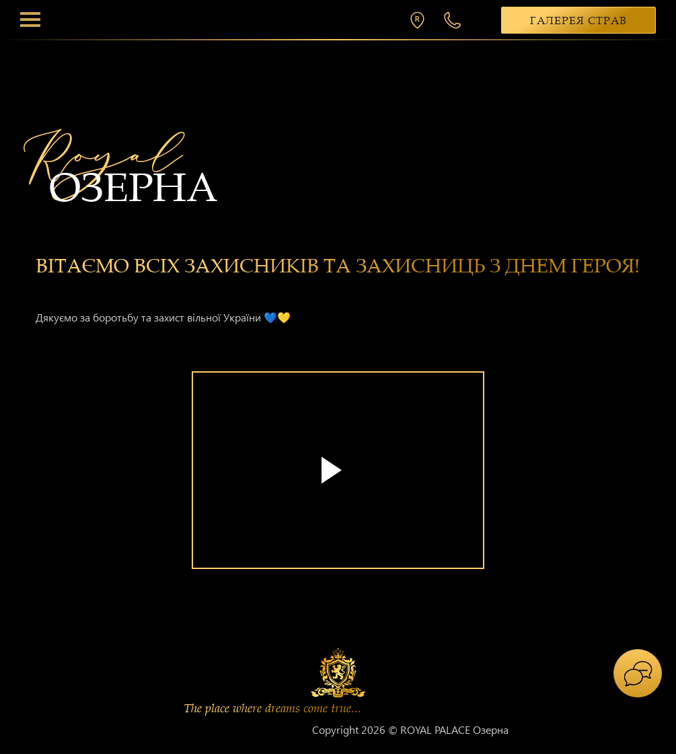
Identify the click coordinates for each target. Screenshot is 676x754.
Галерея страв (578, 21)
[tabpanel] (338, 480)
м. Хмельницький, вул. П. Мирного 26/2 (420, 20)
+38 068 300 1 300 (454, 20)
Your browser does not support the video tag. (338, 470)
